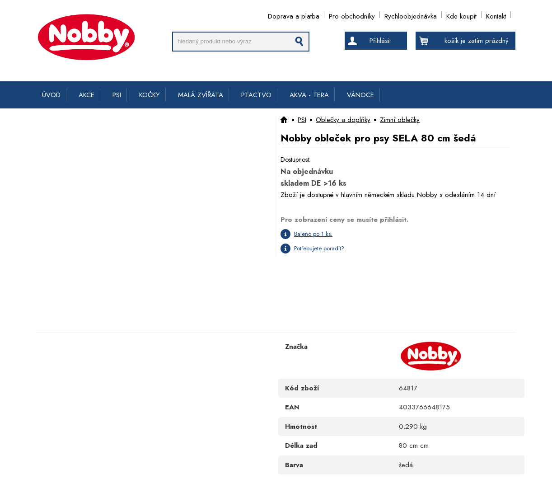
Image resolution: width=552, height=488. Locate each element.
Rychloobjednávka (410, 14)
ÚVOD (51, 95)
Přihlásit (380, 41)
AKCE (86, 95)
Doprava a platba (293, 14)
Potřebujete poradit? (319, 248)
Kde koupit (461, 14)
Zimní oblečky (400, 119)
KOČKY (149, 95)
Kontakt (496, 14)
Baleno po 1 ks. (313, 234)
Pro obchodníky (352, 14)
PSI (116, 95)
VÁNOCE (360, 95)
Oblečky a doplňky (343, 119)
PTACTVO (256, 95)
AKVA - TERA (309, 95)
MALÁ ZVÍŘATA (200, 95)
